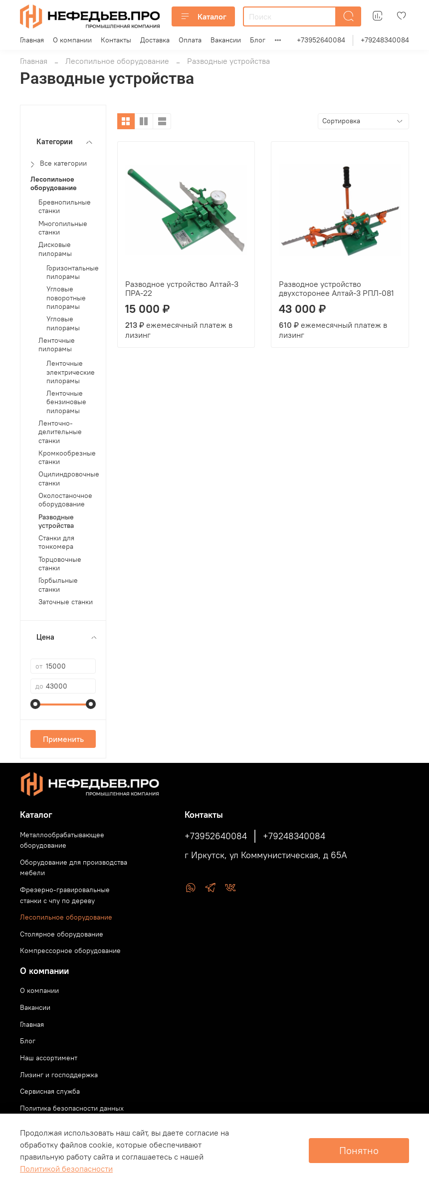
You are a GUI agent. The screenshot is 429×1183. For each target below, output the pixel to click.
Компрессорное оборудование (70, 950)
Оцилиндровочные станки (68, 478)
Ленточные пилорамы (56, 344)
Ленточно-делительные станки (60, 432)
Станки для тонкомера (56, 542)
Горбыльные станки (58, 584)
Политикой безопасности (66, 1169)
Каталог (203, 16)
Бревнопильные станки (64, 206)
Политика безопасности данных (72, 1108)
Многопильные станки (62, 228)
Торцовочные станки (59, 563)
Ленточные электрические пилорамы (70, 372)
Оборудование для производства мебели (73, 868)
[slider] (35, 704)
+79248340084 (385, 39)
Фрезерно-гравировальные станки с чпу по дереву (65, 895)
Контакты (116, 39)
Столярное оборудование (61, 934)
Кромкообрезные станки (67, 457)
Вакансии (226, 39)
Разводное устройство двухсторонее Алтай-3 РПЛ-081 (336, 288)
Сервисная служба (50, 1091)
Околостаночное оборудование (65, 499)
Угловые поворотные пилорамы (66, 298)
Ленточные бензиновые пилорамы (66, 402)
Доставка (155, 39)
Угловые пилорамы (63, 323)
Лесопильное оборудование (117, 61)
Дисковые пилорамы (55, 248)
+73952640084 (321, 39)
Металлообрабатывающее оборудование (62, 840)
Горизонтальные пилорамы (72, 272)
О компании (72, 39)
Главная (32, 39)
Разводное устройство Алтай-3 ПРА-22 (181, 288)
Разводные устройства (56, 521)
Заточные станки (65, 602)
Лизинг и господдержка (59, 1074)
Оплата (190, 39)
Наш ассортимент (48, 1057)
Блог (257, 39)
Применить (63, 739)
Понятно (359, 1150)
